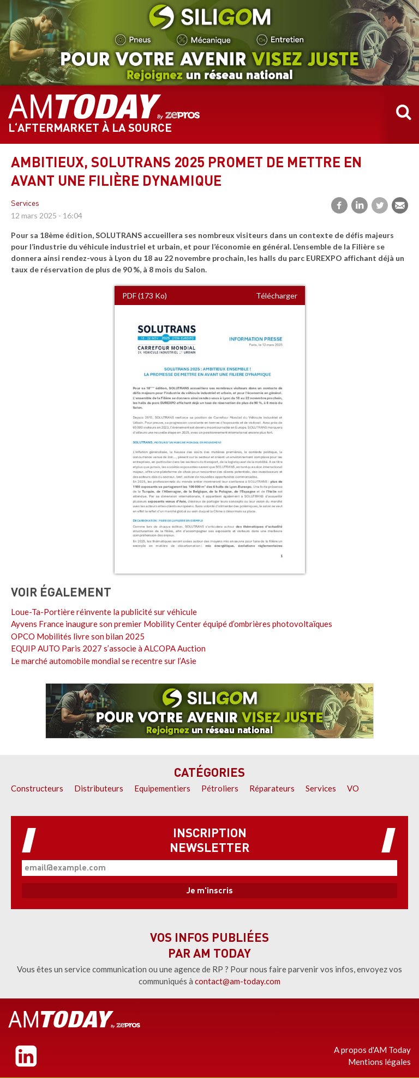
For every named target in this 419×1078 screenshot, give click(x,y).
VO (353, 788)
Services (25, 204)
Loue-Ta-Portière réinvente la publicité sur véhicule (104, 612)
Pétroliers (219, 788)
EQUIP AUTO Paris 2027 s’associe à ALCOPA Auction (108, 648)
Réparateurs (272, 788)
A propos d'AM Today (372, 1050)
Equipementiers (162, 788)
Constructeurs (37, 788)
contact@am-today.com (237, 981)
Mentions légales (379, 1062)
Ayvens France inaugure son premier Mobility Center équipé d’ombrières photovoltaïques (171, 624)
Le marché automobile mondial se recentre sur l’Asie (103, 661)
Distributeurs (98, 788)
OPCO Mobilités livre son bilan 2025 (78, 636)
